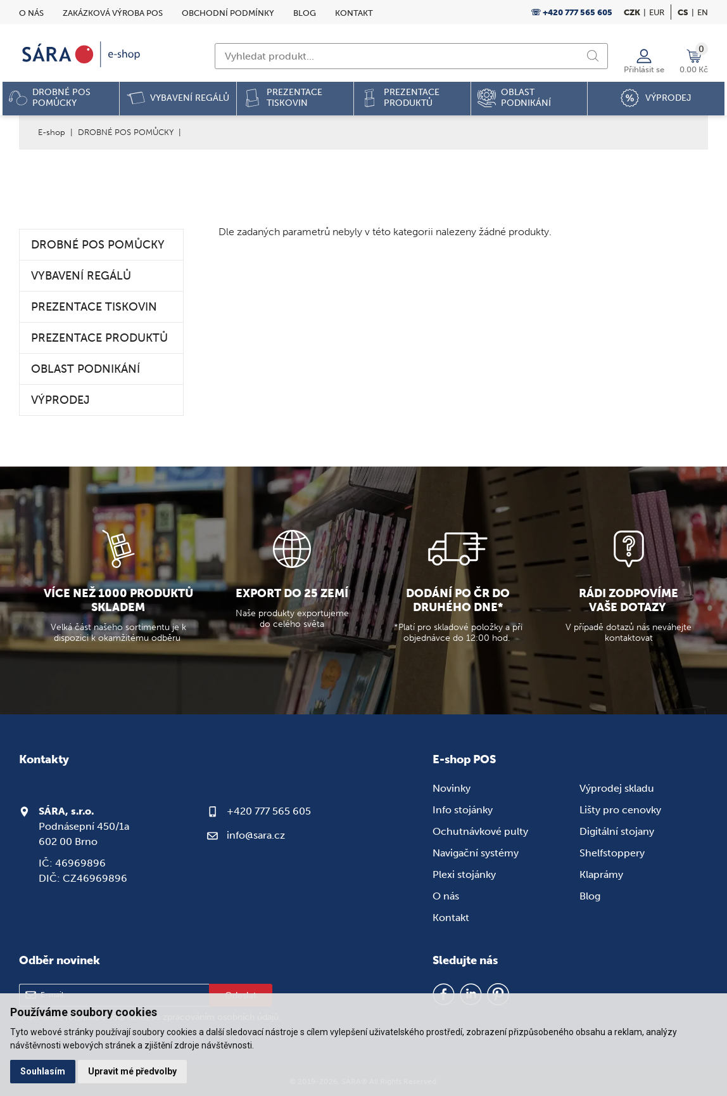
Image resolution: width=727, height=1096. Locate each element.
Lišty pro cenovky (620, 810)
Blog (304, 13)
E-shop (51, 132)
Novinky (452, 788)
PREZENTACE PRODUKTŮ (99, 338)
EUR (656, 12)
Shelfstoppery (612, 853)
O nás (31, 13)
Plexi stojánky (464, 874)
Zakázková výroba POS (113, 13)
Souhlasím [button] (42, 1071)
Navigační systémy (476, 853)
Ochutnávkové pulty (480, 831)
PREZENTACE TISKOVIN (94, 307)
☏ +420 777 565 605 (571, 12)
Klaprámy (601, 874)
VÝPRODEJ (60, 400)
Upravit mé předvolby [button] (132, 1071)
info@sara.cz (256, 835)
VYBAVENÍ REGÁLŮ (81, 276)
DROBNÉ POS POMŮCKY (126, 132)
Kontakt (354, 13)
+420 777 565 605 (269, 811)
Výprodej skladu (616, 788)
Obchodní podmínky (228, 13)
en (702, 12)
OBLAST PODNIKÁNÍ (85, 369)
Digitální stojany (616, 831)
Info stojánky (463, 810)
